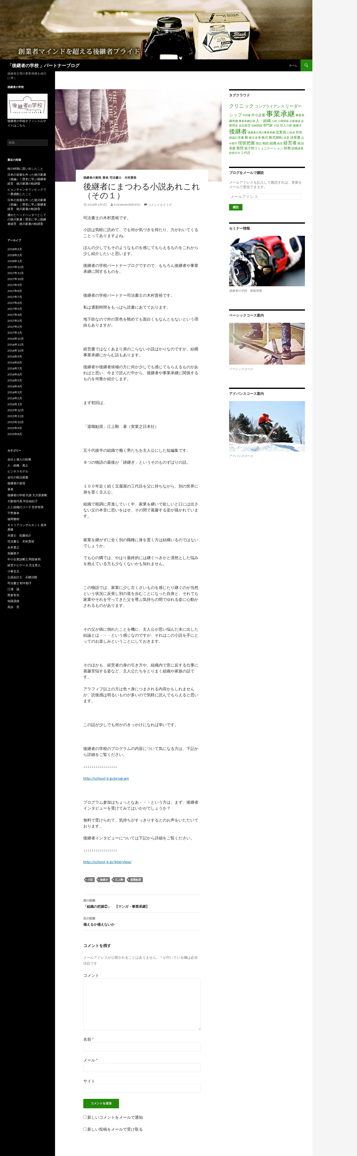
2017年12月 (15, 267)
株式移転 (276, 137)
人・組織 (263, 120)
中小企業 (258, 115)
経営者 (290, 142)
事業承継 (280, 113)
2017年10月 (15, 279)
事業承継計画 (247, 121)
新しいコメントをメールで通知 (115, 1117)
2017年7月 (14, 297)
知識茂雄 (13, 601)
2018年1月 (14, 261)
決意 (286, 137)
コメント (91, 975)
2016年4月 (14, 386)
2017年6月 (14, 303)
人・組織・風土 (17, 465)
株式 (265, 137)
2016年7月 (14, 368)
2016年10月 (15, 350)
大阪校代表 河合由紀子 (22, 501)
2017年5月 (14, 309)
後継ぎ (104, 879)
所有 (299, 132)
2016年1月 (14, 404)
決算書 (295, 137)
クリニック (241, 106)
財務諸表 (297, 148)
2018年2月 (14, 255)
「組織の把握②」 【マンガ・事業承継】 (142, 903)
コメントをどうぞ (160, 204)
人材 (274, 121)
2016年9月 (14, 356)
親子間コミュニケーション (263, 148)
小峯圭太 (13, 571)
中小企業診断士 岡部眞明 (24, 559)
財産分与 (234, 152)
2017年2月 (14, 327)
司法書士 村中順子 (19, 583)
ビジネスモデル (17, 471)
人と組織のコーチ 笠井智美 (25, 507)
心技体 (291, 132)
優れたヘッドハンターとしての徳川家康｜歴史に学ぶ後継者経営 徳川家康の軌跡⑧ (26, 219)
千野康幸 (13, 513)
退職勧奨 (135, 879)
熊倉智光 (13, 595)
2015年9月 (14, 428)
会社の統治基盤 (17, 477)
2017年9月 (14, 285)
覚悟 (240, 148)
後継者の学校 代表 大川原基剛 (27, 495)
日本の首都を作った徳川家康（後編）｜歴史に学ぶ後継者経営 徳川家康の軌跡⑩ (26, 179)
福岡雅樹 (13, 519)
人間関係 (283, 121)
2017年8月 (14, 291)
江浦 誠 (13, 589)
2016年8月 (14, 362)
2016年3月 (14, 392)
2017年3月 (14, 321)
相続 (265, 143)
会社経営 (245, 125)
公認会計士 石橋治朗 (22, 577)
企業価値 (294, 121)
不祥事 (246, 115)
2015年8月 (14, 434)
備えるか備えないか (142, 920)
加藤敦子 (13, 553)
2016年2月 (14, 398)
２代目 (245, 153)
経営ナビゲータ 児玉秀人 (24, 565)
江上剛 (119, 879)
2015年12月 (15, 410)
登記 (259, 143)
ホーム (293, 65)
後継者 (238, 131)
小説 (90, 879)
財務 (287, 148)
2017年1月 (14, 332)
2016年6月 (14, 374)
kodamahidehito (127, 204)
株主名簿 (255, 137)
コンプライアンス (269, 106)
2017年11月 (15, 273)
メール (90, 1060)
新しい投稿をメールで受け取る (115, 1129)
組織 (272, 143)
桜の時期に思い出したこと (25, 168)
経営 (280, 143)
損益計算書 (236, 137)
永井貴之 (13, 547)
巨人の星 (286, 125)
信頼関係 (256, 125)
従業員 (281, 132)
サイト (89, 1080)
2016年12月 (15, 338)
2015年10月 (15, 422)
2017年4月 (14, 315)
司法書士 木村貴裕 (123, 177)
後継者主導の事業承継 (261, 132)
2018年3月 (14, 249)
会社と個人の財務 (19, 459)
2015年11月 (15, 416)
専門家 (268, 125)
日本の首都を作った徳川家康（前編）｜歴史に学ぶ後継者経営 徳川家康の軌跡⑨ (26, 204)
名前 (88, 1039)
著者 (105, 177)
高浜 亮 (13, 607)
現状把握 (246, 142)
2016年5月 (14, 380)
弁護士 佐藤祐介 (19, 535)
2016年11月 (15, 344)
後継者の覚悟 (92, 177)
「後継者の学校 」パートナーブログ (43, 65)
